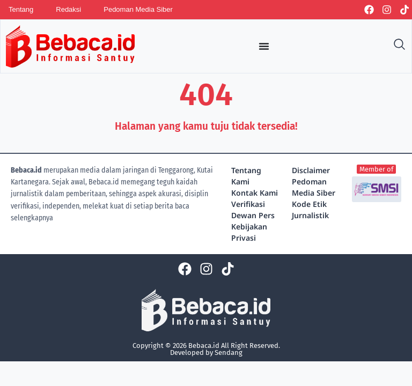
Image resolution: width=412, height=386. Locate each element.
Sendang (228, 352)
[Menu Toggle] (264, 46)
